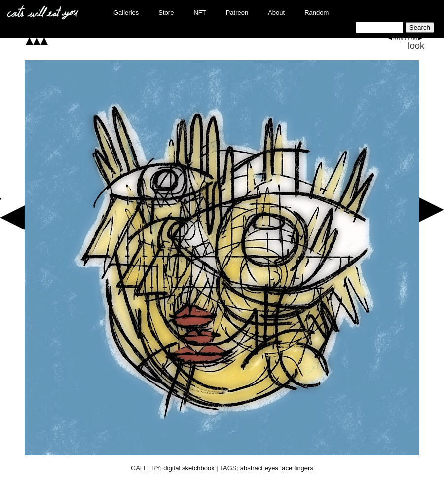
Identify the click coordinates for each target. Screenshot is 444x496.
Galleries (126, 12)
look (416, 46)
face (286, 468)
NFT (199, 12)
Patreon (237, 12)
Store (166, 12)
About (276, 12)
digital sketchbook (188, 468)
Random (316, 12)
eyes (271, 468)
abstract (251, 468)
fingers (303, 468)
